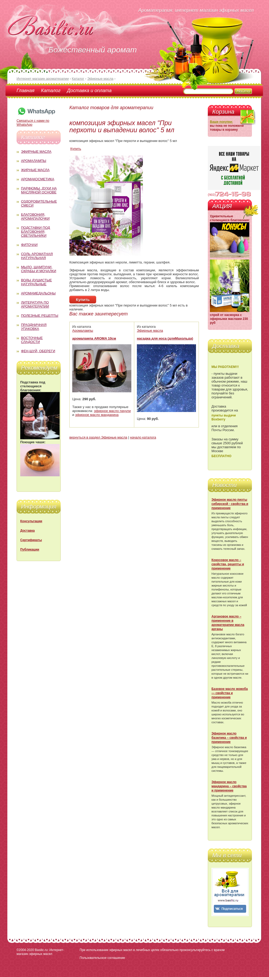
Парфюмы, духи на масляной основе (39, 190)
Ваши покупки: (221, 122)
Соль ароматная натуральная (37, 256)
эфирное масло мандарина (96, 415)
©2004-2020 (25, 950)
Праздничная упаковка (33, 327)
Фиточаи (29, 245)
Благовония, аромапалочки (35, 216)
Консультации (31, 521)
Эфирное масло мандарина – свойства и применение (229, 786)
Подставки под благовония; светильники (35, 231)
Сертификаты (31, 540)
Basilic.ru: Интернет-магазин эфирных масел (40, 952)
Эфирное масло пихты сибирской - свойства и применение (229, 504)
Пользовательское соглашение (102, 958)
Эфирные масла (36, 152)
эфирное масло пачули (112, 411)
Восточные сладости (32, 340)
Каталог (50, 90)
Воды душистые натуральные (36, 282)
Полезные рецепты (39, 316)
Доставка (27, 530)
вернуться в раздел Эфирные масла (98, 437)
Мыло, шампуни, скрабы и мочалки (38, 269)
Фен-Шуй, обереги (38, 351)
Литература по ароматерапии (35, 304)
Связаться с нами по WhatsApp (36, 120)
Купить (75, 149)
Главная (25, 90)
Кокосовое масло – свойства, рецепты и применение (227, 564)
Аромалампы (33, 161)
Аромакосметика (37, 179)
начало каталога (143, 437)
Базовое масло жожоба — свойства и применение (229, 693)
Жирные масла (35, 170)
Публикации (29, 549)
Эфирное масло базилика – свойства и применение (229, 738)
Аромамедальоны (38, 293)
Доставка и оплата (89, 90)
